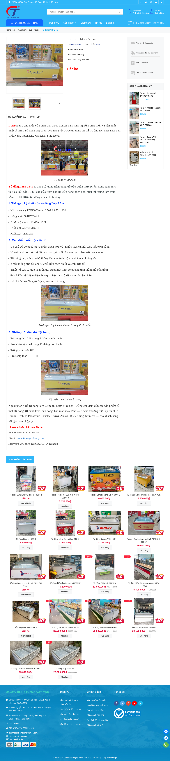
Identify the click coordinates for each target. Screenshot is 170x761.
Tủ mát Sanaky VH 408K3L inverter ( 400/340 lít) (148, 139)
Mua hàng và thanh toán (97, 705)
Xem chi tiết (26, 503)
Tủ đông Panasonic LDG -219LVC (65, 627)
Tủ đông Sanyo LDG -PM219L (104, 627)
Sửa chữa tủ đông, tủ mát (70, 709)
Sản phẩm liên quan (20, 459)
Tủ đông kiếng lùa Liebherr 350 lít (65, 539)
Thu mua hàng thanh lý (69, 714)
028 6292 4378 (15, 728)
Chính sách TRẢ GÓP (96, 715)
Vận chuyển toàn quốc (96, 700)
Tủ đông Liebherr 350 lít (26, 539)
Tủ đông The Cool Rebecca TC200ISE (26, 669)
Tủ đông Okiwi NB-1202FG (104, 583)
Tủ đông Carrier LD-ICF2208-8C (144, 627)
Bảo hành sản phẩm (95, 710)
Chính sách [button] (94, 691)
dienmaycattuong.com (18, 736)
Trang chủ (54, 22)
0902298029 (28, 728)
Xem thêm (134, 165)
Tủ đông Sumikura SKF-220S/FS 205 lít (26, 495)
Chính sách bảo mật (95, 725)
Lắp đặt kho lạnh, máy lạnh (71, 724)
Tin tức (98, 22)
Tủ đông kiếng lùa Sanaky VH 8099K (65, 583)
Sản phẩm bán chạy (141, 86)
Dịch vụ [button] (64, 691)
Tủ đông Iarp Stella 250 (65, 669)
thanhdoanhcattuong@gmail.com (23, 733)
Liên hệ (110, 22)
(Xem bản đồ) (26, 719)
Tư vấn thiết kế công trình (70, 719)
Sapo (115, 758)
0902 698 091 (145, 23)
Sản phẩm (70, 22)
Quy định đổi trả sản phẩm (98, 720)
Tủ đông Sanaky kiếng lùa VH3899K (105, 495)
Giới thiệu (86, 22)
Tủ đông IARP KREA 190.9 (26, 627)
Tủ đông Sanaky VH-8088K (104, 539)
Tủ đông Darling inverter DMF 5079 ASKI (144, 495)
